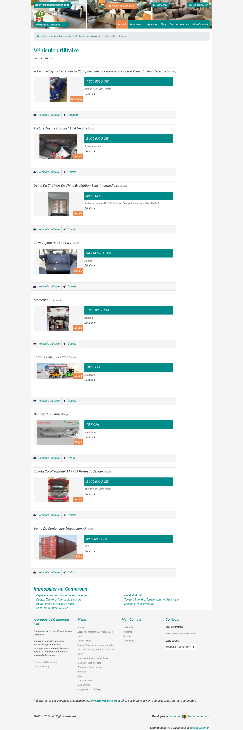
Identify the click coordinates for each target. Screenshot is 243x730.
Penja (71, 458)
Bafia (71, 572)
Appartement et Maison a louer (93, 658)
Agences (152, 24)
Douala (72, 172)
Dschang (73, 115)
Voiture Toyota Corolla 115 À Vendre (64, 128)
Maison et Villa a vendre (89, 662)
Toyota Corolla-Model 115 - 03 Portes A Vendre (72, 471)
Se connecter (198, 5)
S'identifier (128, 627)
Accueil (121, 24)
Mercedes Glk (48, 300)
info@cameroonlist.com (52, 5)
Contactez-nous (179, 24)
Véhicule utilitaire (49, 115)
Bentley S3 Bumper (51, 414)
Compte (126, 636)
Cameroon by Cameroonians (189, 716)
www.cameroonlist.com (104, 700)
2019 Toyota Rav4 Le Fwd (56, 243)
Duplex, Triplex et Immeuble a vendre (96, 645)
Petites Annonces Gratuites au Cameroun (74, 36)
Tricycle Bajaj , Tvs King (55, 357)
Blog (163, 24)
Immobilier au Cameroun (60, 589)
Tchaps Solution (200, 727)
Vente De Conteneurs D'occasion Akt (63, 529)
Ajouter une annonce (121, 5)
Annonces (136, 24)
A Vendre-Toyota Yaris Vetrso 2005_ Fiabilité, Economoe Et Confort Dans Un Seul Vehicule (105, 71)
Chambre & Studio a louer (90, 667)
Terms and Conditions (45, 662)
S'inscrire (160, 5)
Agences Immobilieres (89, 689)
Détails (89, 94)
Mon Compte (200, 24)
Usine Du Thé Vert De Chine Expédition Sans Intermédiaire (80, 185)
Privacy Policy (41, 666)
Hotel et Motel (85, 640)
